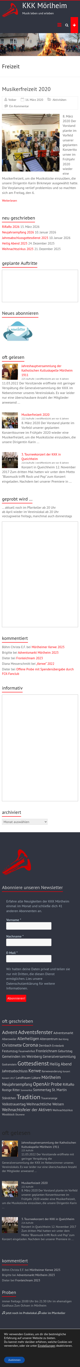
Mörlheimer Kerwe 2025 (48, 647)
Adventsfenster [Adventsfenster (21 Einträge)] (35, 1032)
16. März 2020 (34, 100)
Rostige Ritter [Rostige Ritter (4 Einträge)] (11, 1090)
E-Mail (11, 953)
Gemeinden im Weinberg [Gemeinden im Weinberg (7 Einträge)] (22, 1056)
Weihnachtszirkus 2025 (17, 249)
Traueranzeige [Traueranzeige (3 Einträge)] (49, 1098)
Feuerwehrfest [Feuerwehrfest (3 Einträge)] (27, 1051)
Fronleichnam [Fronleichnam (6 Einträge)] (46, 1051)
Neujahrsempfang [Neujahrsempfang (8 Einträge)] (17, 1084)
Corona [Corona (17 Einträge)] (30, 1045)
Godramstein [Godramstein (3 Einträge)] (9, 1064)
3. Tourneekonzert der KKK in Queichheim (47, 1219)
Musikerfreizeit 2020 (26, 88)
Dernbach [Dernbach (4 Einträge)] (45, 1045)
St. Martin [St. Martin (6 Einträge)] (59, 1089)
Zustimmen (14, 1359)
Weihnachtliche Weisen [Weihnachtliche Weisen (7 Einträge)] (45, 1104)
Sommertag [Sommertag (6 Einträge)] (42, 1089)
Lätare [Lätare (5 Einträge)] (36, 1077)
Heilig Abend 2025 (14, 243)
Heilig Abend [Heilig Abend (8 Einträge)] (61, 1064)
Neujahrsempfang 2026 (18, 232)
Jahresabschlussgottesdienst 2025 (25, 238)
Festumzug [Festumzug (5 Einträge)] (10, 1051)
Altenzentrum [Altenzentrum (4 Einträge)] (49, 1039)
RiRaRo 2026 (10, 227)
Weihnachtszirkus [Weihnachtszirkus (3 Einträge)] (62, 1110)
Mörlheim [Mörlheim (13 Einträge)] (51, 1077)
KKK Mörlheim (44, 5)
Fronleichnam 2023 (29, 658)
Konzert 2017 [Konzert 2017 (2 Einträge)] (8, 1078)
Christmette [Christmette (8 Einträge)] (12, 1045)
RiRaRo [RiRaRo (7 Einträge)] (68, 1084)
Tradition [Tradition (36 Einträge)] (28, 1097)
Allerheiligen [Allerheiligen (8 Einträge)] (28, 1038)
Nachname (14, 936)
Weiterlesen (9, 200)
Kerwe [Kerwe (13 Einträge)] (34, 1070)
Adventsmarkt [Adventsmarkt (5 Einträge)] (63, 1033)
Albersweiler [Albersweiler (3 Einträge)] (9, 1039)
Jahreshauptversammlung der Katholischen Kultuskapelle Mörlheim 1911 (47, 370)
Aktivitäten (59, 100)
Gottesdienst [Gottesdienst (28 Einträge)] (33, 1063)
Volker (12, 100)
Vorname (13, 920)
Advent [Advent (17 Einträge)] (9, 1032)
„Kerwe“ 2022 (45, 664)
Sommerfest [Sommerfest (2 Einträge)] (26, 1090)
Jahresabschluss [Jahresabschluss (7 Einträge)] (15, 1070)
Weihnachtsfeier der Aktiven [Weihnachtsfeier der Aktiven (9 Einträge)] (27, 1109)
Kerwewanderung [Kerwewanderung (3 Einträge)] (52, 1071)
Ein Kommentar (19, 106)
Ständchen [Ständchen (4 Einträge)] (9, 1098)
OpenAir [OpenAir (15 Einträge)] (41, 1084)
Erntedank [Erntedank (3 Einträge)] (58, 1046)
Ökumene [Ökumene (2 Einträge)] (20, 1114)
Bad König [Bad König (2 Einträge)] (63, 1039)
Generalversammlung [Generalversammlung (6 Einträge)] (59, 1056)
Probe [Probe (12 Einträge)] (56, 1084)
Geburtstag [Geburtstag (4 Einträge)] (65, 1051)
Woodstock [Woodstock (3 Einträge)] (8, 1114)
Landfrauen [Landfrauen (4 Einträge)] (23, 1078)
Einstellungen (46, 1346)
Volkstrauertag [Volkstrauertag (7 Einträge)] (14, 1104)
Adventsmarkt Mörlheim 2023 (38, 653)
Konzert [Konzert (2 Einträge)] (66, 1071)
